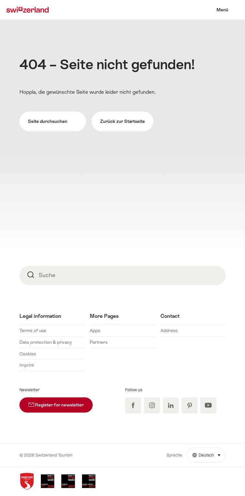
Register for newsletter (61, 402)
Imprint (26, 365)
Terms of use (32, 330)
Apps (95, 330)
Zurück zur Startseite (122, 121)
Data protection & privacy (45, 342)
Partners (99, 342)
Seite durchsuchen (52, 121)
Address (169, 330)
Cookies (27, 353)
